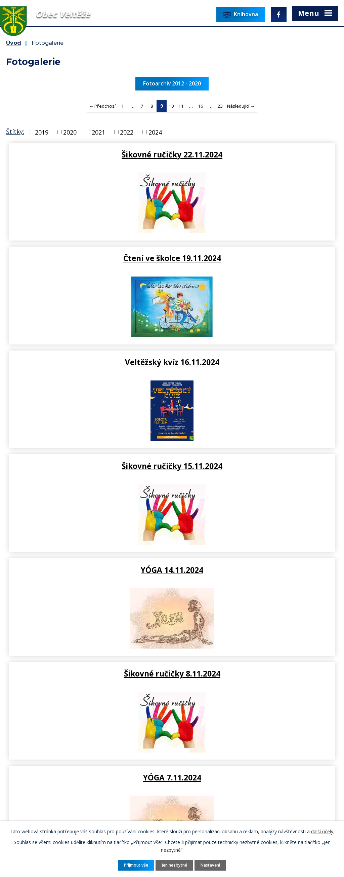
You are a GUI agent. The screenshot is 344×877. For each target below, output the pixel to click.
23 (220, 106)
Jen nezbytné (174, 865)
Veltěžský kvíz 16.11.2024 (89, 258)
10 (171, 106)
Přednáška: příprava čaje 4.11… (255, 466)
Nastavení (210, 865)
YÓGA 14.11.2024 (89, 362)
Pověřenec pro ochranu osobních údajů (62, 777)
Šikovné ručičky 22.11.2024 (89, 154)
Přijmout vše (136, 865)
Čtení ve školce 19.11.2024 (255, 154)
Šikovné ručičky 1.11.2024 (89, 570)
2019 (41, 132)
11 (181, 106)
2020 (70, 132)
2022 (126, 132)
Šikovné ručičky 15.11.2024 (255, 258)
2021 (98, 132)
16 (200, 106)
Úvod (13, 42)
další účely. (322, 831)
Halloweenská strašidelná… (255, 570)
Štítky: (15, 131)
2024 (155, 132)
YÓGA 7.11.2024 (89, 466)
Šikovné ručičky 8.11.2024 (255, 362)
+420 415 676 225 (140, 741)
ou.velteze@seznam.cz (146, 750)
